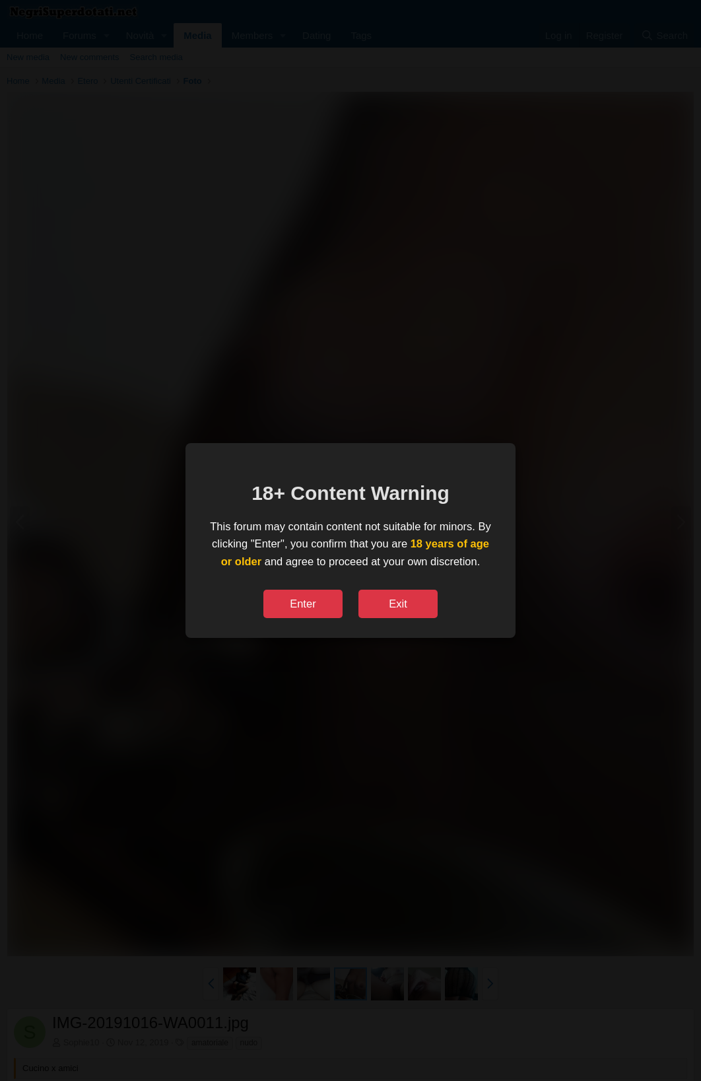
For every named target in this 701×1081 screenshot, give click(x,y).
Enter (303, 604)
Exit (398, 604)
